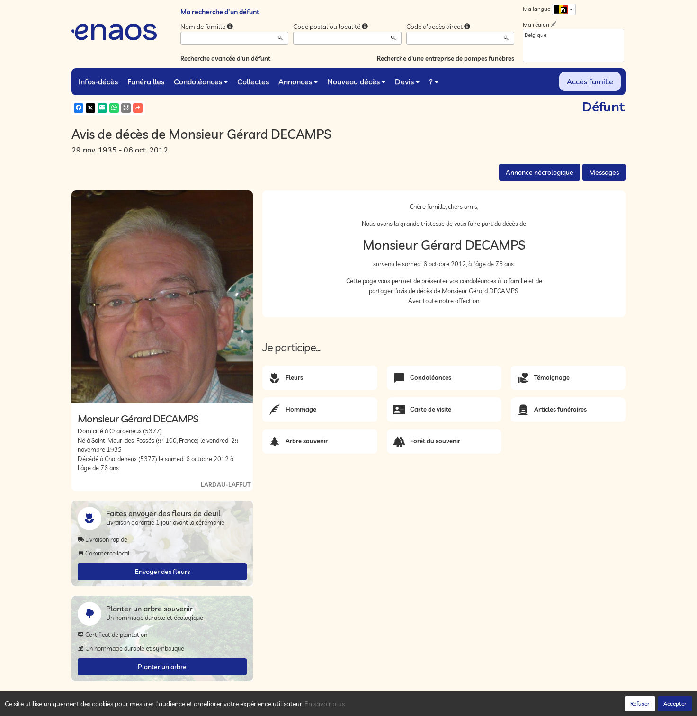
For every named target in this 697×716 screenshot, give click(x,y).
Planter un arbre (162, 666)
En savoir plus (324, 703)
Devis (407, 81)
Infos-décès (98, 81)
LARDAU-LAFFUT (225, 484)
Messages (604, 172)
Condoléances (201, 81)
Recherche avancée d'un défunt (225, 58)
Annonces (298, 81)
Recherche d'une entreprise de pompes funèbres (445, 58)
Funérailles (145, 81)
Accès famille (590, 81)
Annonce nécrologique (539, 172)
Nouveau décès (356, 81)
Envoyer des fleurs (162, 571)
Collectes (253, 81)
